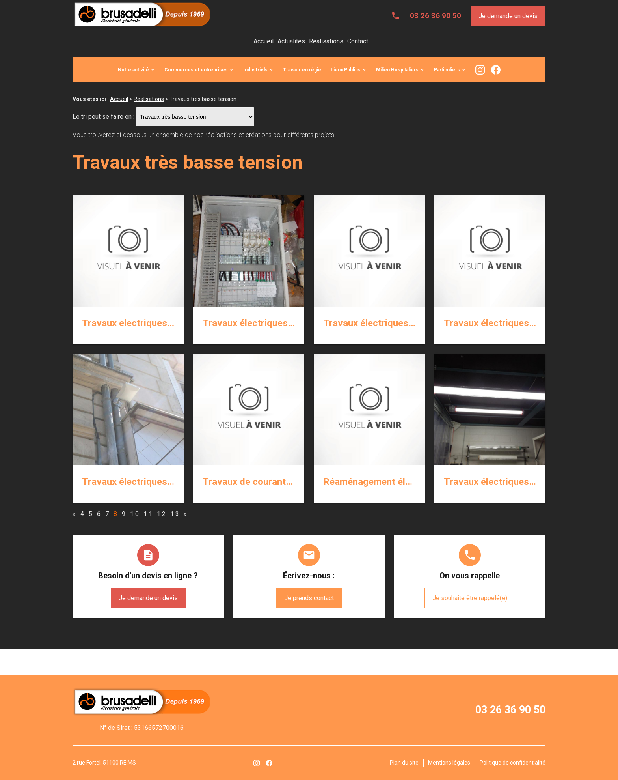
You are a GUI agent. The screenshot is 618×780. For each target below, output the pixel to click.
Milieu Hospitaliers (397, 70)
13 (175, 514)
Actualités (291, 41)
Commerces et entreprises (196, 70)
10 (135, 514)
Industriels (255, 70)
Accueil (263, 41)
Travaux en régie (302, 70)
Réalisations (326, 41)
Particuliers (447, 70)
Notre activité (133, 70)
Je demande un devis (508, 16)
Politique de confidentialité (512, 762)
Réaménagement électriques (384, 481)
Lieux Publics (346, 70)
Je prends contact (309, 598)
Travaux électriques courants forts (278, 323)
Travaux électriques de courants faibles (167, 481)
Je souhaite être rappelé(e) (469, 598)
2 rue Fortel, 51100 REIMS (104, 762)
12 (162, 514)
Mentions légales (449, 762)
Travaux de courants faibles (262, 481)
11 (148, 514)
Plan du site (404, 762)
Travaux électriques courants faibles (522, 323)
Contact (357, 41)
